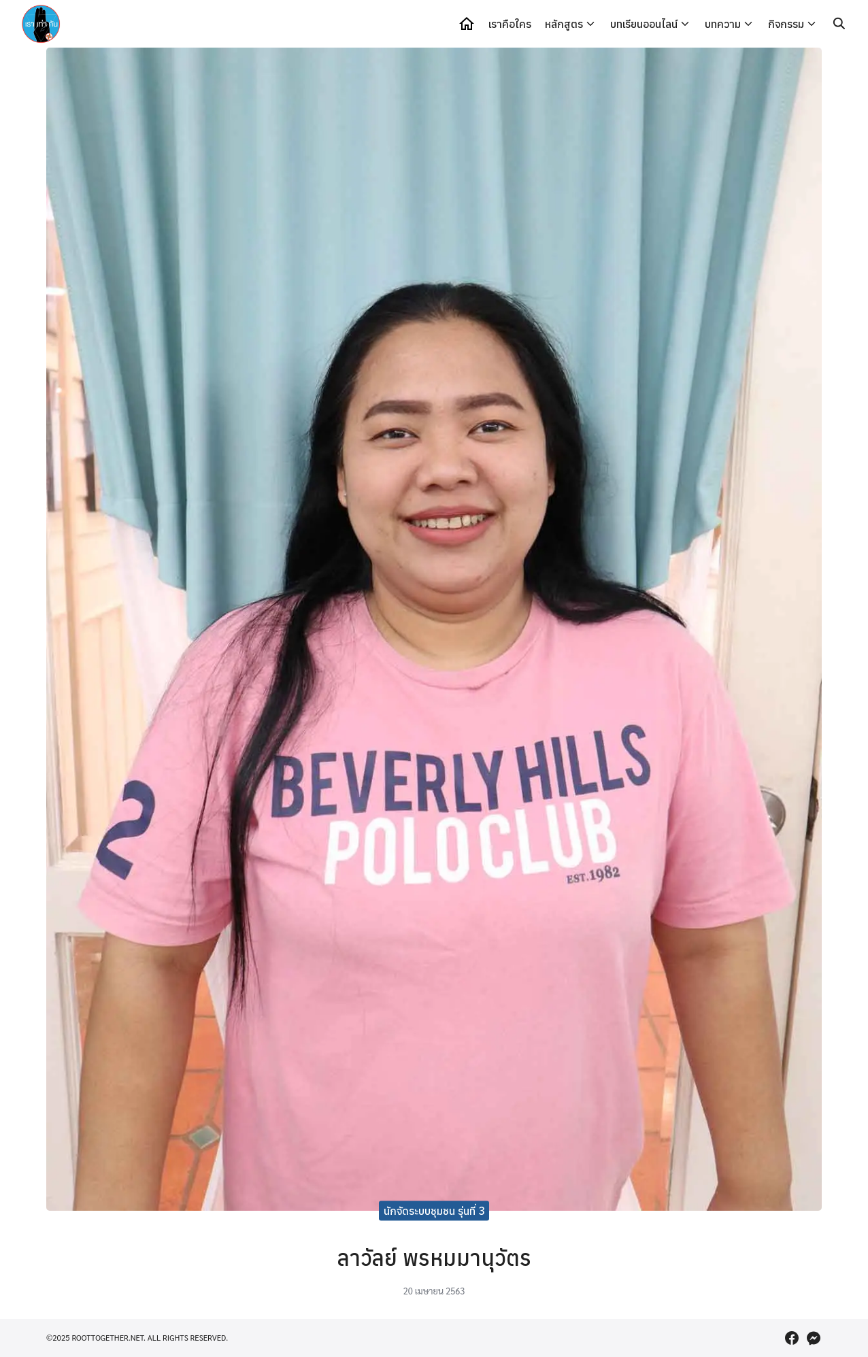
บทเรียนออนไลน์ (644, 24)
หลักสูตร (564, 24)
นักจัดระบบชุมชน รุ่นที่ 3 (434, 1210)
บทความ (723, 24)
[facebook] (792, 1338)
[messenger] (813, 1338)
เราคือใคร (509, 24)
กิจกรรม (786, 24)
